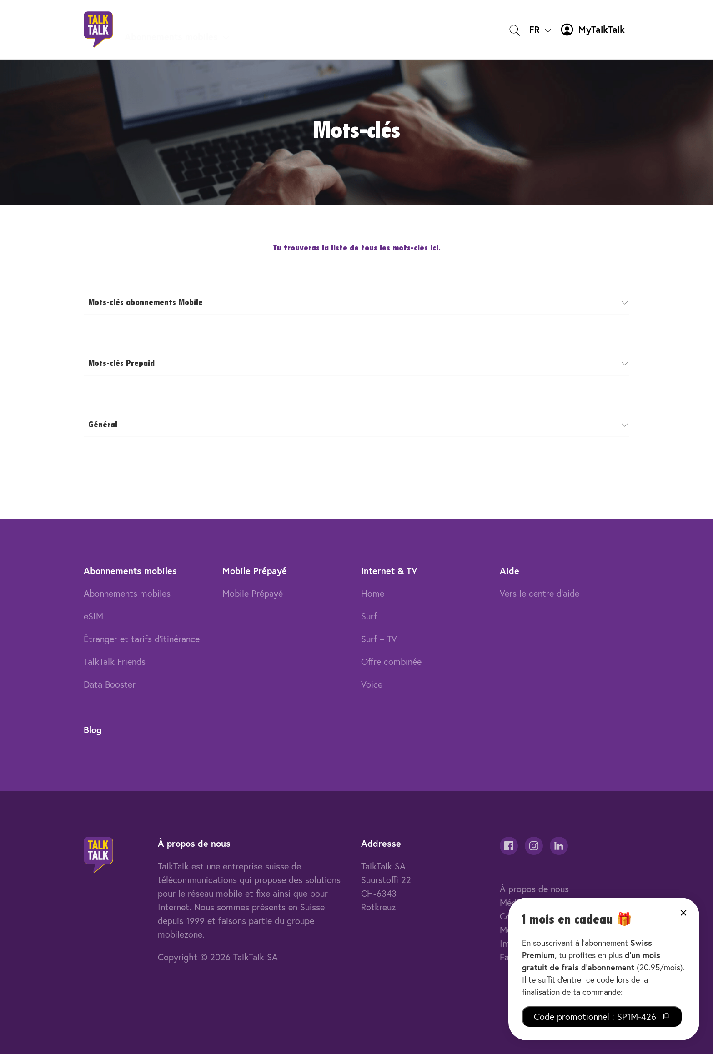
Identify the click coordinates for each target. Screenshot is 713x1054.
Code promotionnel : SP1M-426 (602, 1016)
